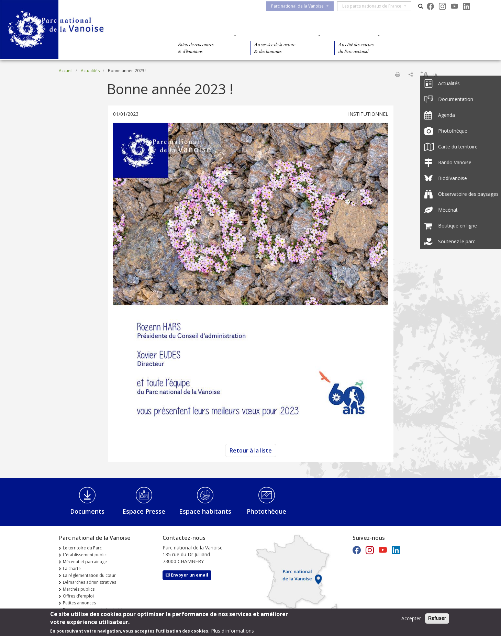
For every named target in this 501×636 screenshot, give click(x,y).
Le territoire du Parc (82, 548)
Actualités (90, 71)
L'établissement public (85, 555)
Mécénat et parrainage (85, 562)
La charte (72, 568)
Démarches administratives (89, 582)
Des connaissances (283, 35)
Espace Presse (143, 511)
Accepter (411, 618)
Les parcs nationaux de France (375, 6)
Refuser (437, 618)
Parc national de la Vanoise (301, 6)
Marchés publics (78, 589)
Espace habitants (205, 511)
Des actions (355, 35)
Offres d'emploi (78, 596)
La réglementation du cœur (89, 575)
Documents (87, 511)
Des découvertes (203, 35)
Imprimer (397, 74)
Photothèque (266, 511)
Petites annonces (79, 603)
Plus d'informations (232, 630)
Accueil (66, 71)
